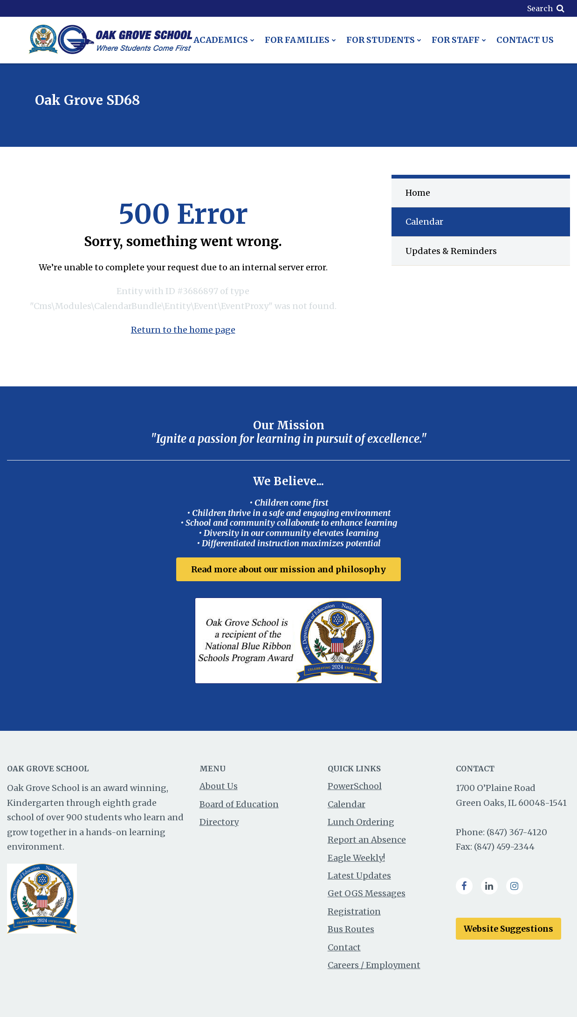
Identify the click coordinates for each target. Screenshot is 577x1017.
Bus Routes (351, 929)
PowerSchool (355, 786)
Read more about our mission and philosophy (288, 569)
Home (417, 192)
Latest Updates (359, 875)
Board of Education (239, 804)
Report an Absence (367, 839)
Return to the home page (183, 329)
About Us (218, 786)
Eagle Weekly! (356, 857)
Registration (354, 911)
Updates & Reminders (451, 251)
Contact (344, 947)
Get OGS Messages (366, 893)
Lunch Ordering (361, 822)
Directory (219, 822)
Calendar (424, 221)
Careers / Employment (374, 965)
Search (540, 8)
